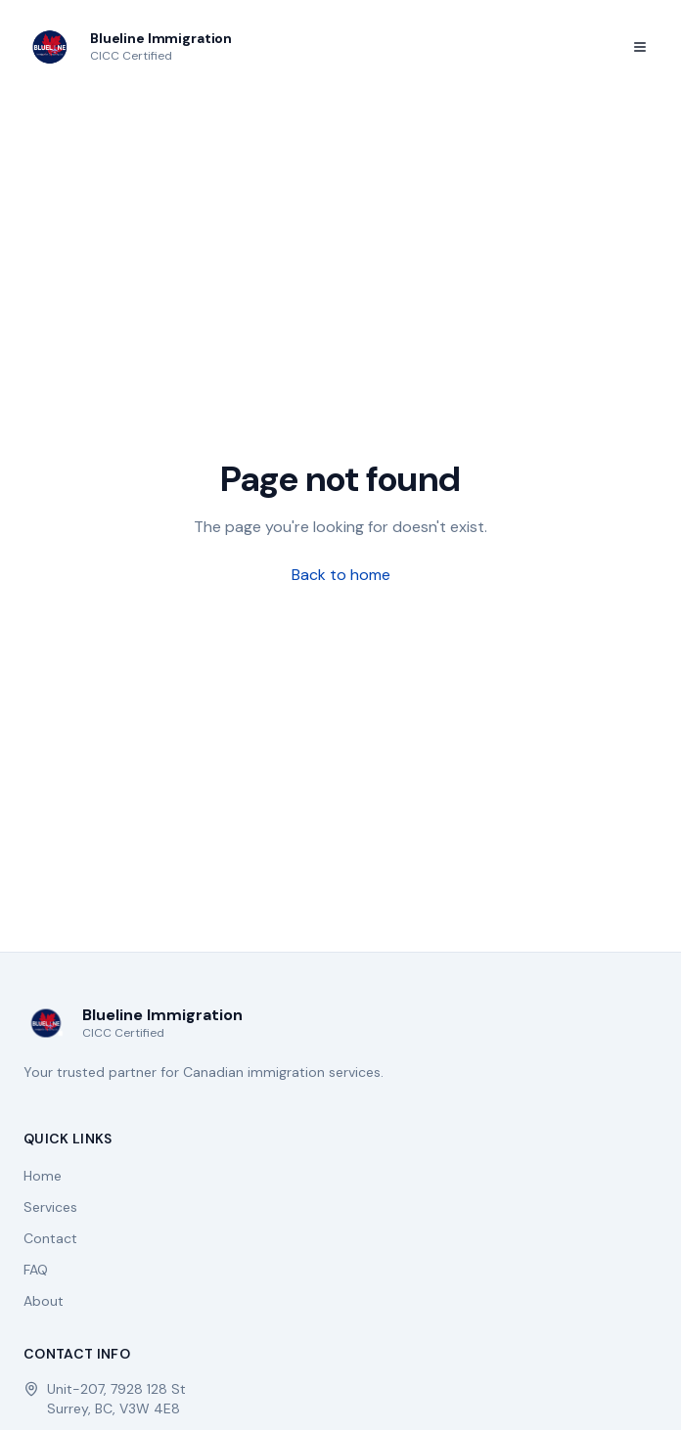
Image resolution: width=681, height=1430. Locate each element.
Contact (50, 1238)
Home (42, 1175)
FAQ (35, 1269)
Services (50, 1207)
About (43, 1301)
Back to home (341, 574)
